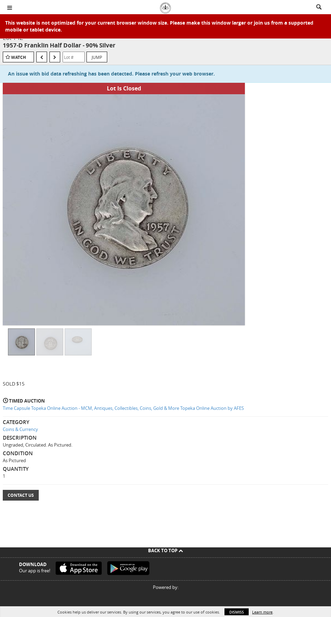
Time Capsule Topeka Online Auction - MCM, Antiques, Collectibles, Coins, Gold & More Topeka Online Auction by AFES (123, 408)
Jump (97, 57)
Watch (18, 57)
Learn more (262, 612)
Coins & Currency (20, 429)
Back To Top (165, 550)
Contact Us (21, 495)
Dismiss (236, 612)
